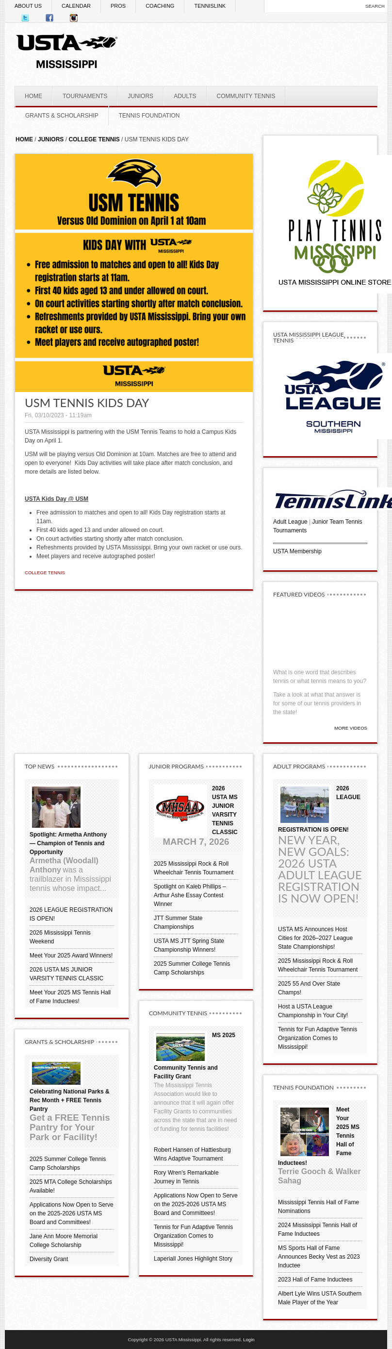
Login (248, 1339)
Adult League (290, 521)
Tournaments (290, 530)
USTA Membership (297, 551)
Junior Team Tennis (337, 521)
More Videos (350, 728)
